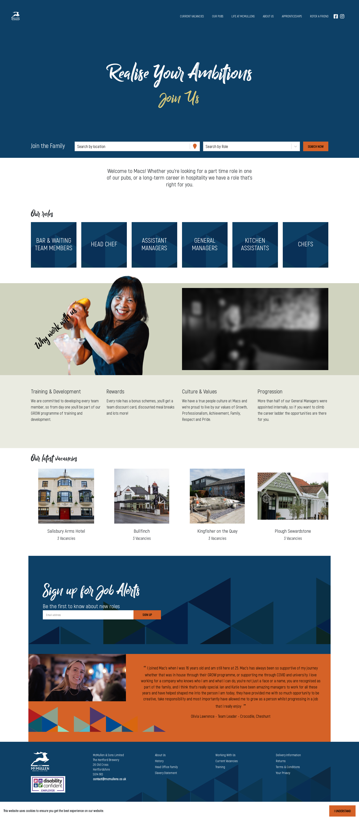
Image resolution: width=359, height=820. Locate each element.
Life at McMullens (243, 16)
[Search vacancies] (315, 146)
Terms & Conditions (288, 767)
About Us (160, 755)
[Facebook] (335, 16)
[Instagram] (342, 16)
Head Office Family (166, 767)
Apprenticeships (292, 16)
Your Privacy (283, 773)
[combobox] (77, 146)
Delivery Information (288, 755)
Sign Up (147, 615)
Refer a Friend (319, 16)
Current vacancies (192, 16)
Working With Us (225, 755)
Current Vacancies (226, 761)
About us (268, 16)
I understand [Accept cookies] (342, 811)
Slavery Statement (166, 773)
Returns (281, 761)
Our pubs (217, 16)
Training (220, 767)
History (159, 761)
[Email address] (88, 614)
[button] (53, 245)
